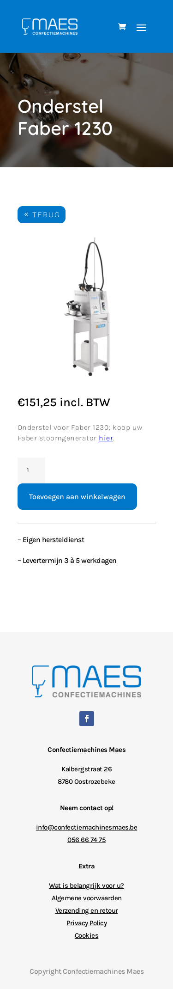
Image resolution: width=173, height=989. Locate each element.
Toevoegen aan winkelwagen (77, 496)
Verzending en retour (86, 910)
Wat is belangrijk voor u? (86, 885)
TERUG (46, 214)
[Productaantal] (31, 470)
